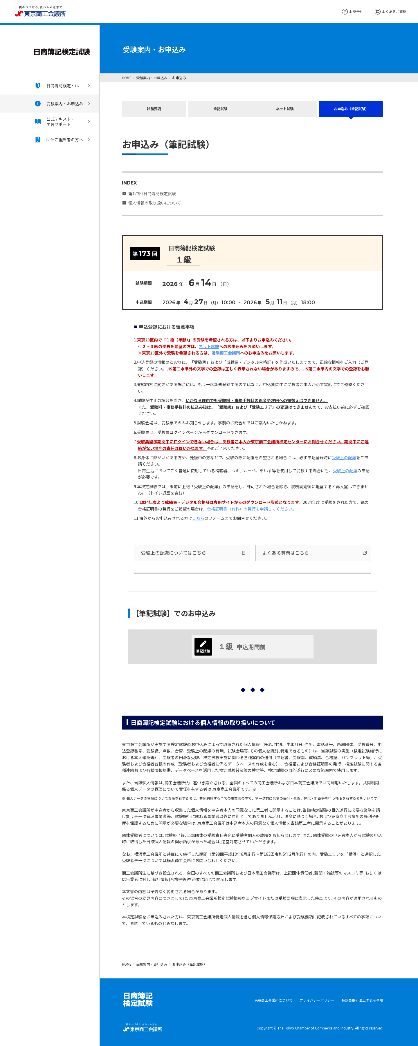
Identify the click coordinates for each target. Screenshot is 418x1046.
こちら (198, 517)
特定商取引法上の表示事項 (362, 999)
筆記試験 (219, 109)
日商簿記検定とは (57, 85)
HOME (126, 77)
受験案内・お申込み (59, 103)
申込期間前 (230, 646)
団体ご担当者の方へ (59, 139)
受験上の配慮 (344, 457)
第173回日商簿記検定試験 (152, 193)
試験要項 (154, 109)
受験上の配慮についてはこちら (173, 552)
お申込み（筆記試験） (351, 109)
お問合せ (352, 11)
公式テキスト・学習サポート (55, 121)
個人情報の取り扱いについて (154, 202)
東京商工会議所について (273, 999)
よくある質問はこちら (285, 552)
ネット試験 (285, 109)
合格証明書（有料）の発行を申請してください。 (251, 508)
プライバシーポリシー (317, 999)
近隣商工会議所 (226, 352)
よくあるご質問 (390, 12)
